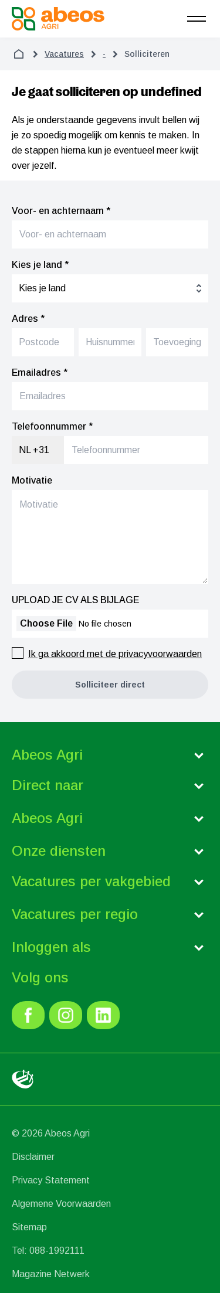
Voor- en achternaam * (61, 211)
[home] (19, 54)
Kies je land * (40, 265)
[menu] (196, 19)
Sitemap (29, 1227)
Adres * (28, 319)
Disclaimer (33, 1157)
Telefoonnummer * (52, 426)
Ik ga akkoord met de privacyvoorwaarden (115, 654)
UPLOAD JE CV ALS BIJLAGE (75, 600)
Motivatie (32, 480)
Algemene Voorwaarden (61, 1204)
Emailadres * (39, 372)
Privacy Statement (51, 1180)
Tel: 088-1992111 (48, 1250)
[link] (28, 1015)
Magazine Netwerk (51, 1274)
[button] (110, 685)
